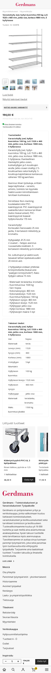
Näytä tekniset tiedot (15, 99)
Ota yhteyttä (9, 572)
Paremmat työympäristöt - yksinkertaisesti (24, 576)
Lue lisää (8, 95)
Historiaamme (10, 581)
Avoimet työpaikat (12, 586)
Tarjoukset (8, 648)
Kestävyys (8, 590)
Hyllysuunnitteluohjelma (15, 634)
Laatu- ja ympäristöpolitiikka (17, 595)
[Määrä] (12, 661)
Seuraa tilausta (10, 617)
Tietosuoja (8, 600)
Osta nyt (41, 661)
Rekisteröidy (9, 612)
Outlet (6, 643)
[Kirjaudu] (23, 669)
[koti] (7, 669)
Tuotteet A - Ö (10, 638)
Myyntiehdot (9, 621)
